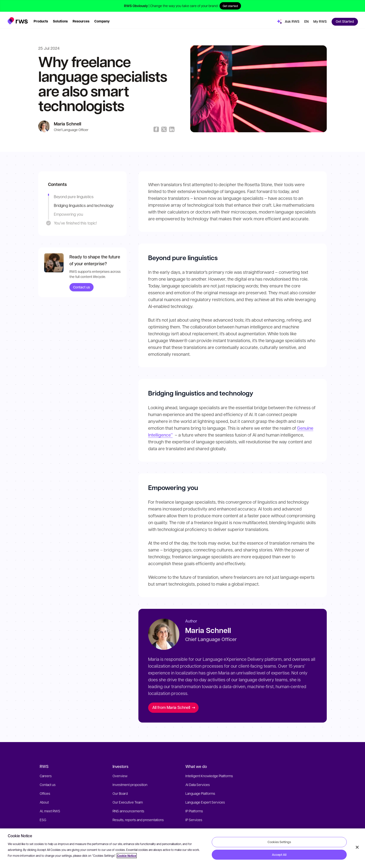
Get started (230, 6)
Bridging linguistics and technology (84, 205)
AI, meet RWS (50, 811)
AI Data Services (197, 784)
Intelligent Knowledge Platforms (209, 776)
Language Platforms (200, 793)
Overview (120, 776)
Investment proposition (130, 784)
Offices (45, 793)
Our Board (120, 793)
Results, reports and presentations (138, 819)
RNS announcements (128, 811)
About (44, 802)
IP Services (193, 819)
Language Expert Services (205, 802)
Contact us (81, 287)
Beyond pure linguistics (74, 196)
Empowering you (68, 214)
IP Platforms (194, 811)
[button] (17, 18)
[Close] (357, 847)
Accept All (279, 854)
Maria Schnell (67, 124)
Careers (46, 776)
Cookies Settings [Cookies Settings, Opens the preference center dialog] (279, 842)
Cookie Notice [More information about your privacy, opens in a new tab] (126, 856)
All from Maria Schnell (173, 707)
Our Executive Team (128, 802)
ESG (43, 819)
